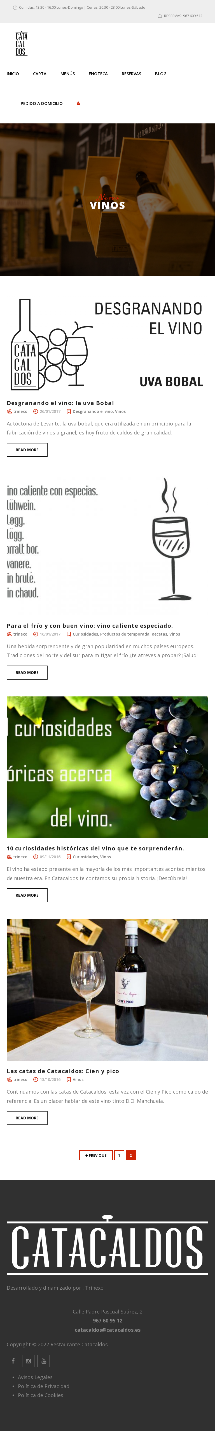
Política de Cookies (40, 1395)
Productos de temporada (124, 634)
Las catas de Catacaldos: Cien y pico (63, 1071)
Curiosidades (85, 634)
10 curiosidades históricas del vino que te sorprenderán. (95, 848)
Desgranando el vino (93, 411)
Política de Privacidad (43, 1386)
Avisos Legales (35, 1377)
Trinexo (94, 1287)
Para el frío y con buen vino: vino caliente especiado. (90, 625)
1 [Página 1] (119, 1155)
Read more (27, 449)
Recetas (159, 634)
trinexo (20, 411)
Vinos (120, 411)
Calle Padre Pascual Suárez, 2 (107, 1311)
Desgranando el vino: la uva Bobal (60, 403)
